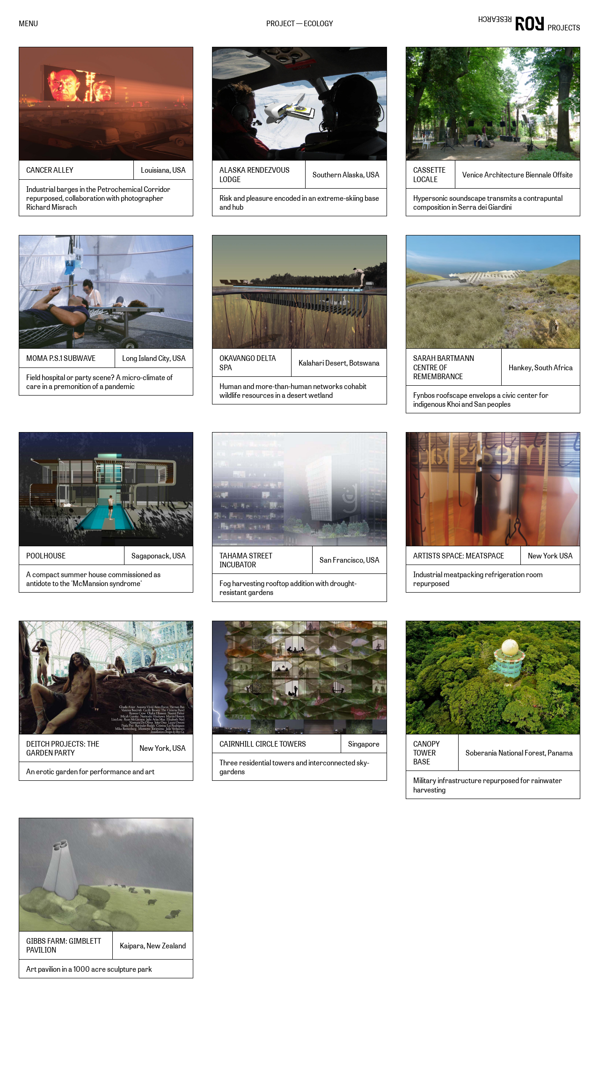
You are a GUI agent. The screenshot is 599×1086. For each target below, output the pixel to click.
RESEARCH (495, 19)
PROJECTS (564, 27)
